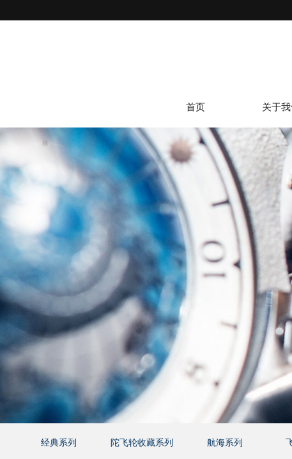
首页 (195, 107)
